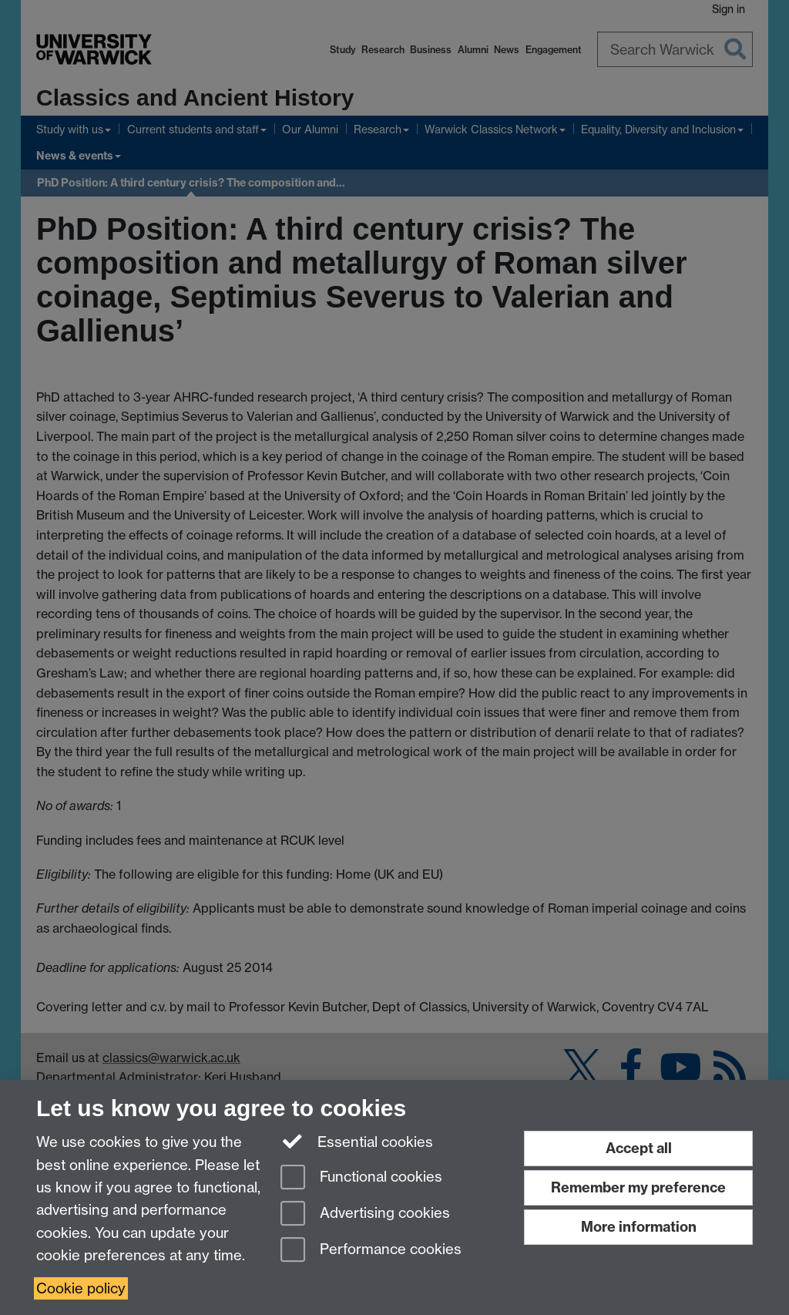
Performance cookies (371, 1250)
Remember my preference (638, 1187)
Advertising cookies (365, 1214)
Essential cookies (357, 1141)
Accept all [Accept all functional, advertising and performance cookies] (639, 1148)
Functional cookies (361, 1178)
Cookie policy (81, 1288)
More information (639, 1227)
